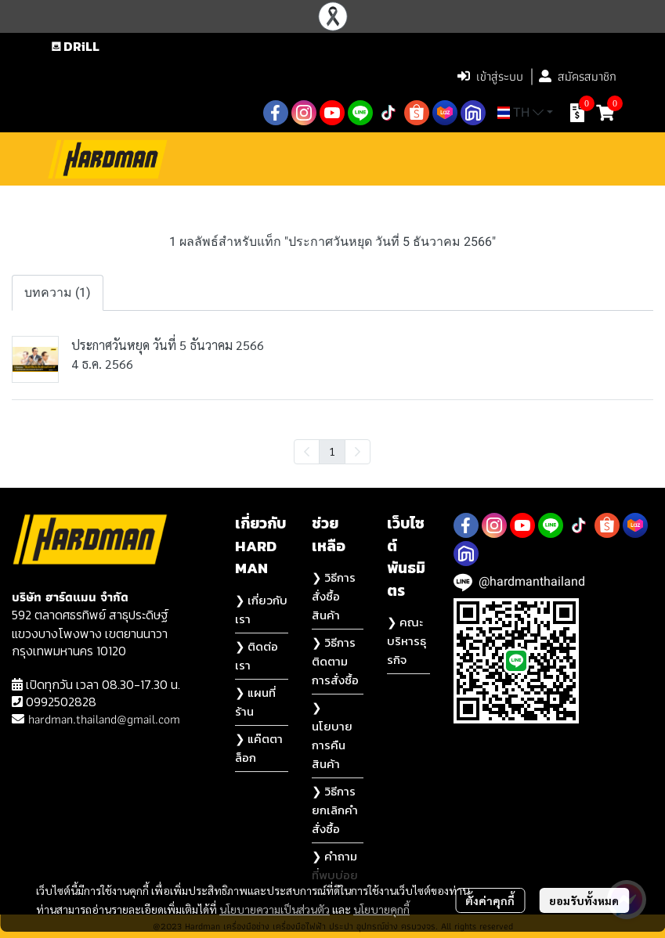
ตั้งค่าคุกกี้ (490, 900)
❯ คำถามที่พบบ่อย (335, 865)
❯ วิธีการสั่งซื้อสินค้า (334, 596)
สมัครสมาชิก (577, 76)
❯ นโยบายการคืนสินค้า (332, 735)
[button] (346, 76)
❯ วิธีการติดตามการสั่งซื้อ (335, 661)
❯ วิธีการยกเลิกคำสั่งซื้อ (335, 810)
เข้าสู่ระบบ (490, 76)
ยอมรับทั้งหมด (584, 900)
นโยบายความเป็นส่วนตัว (274, 909)
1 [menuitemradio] (332, 451)
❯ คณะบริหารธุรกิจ (406, 641)
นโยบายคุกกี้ (381, 909)
